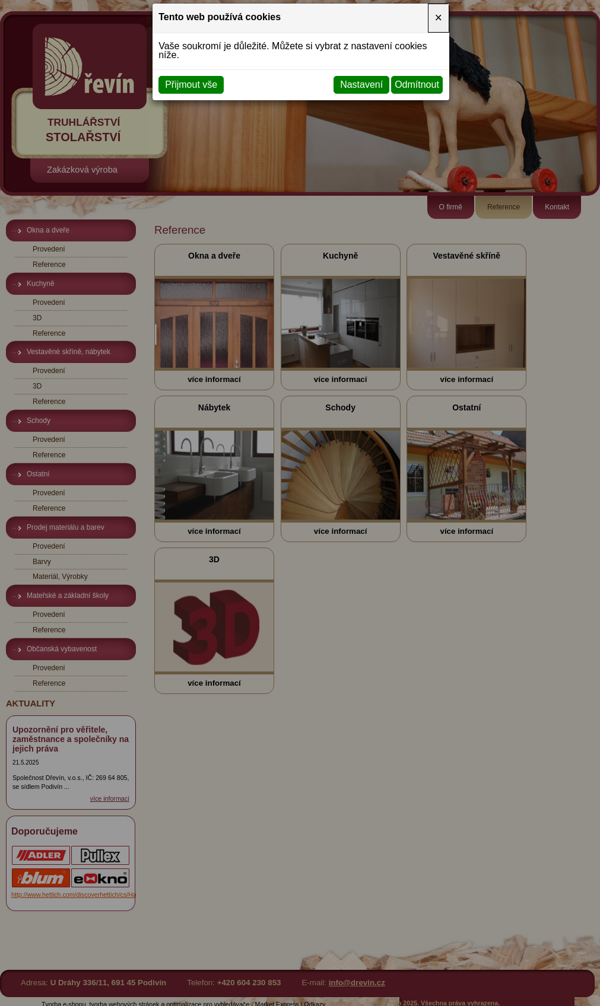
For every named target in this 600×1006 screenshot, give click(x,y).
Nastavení (361, 84)
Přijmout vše (191, 84)
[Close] (438, 18)
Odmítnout (417, 84)
